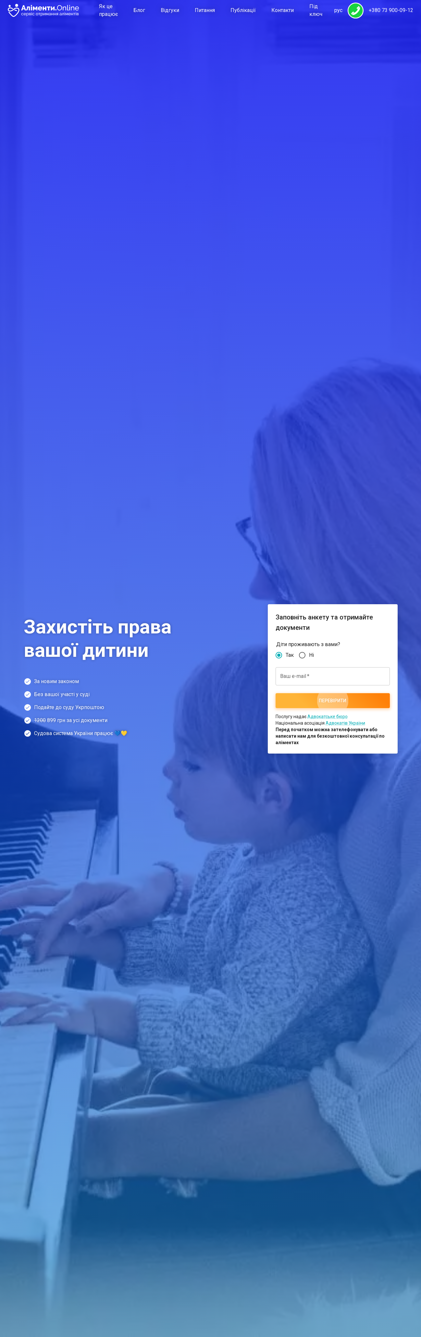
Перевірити (333, 700)
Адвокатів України (345, 723)
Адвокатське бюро (327, 716)
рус (338, 10)
